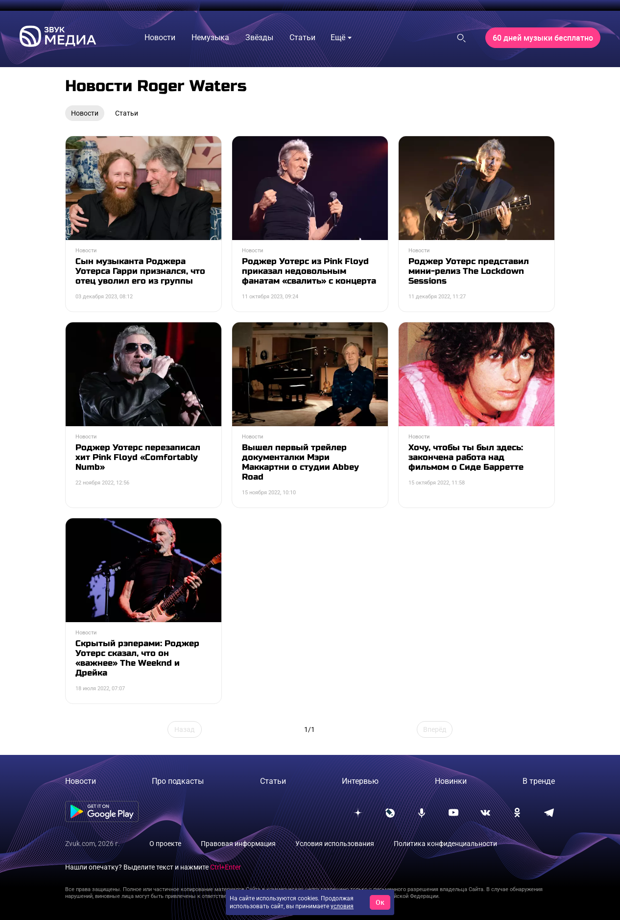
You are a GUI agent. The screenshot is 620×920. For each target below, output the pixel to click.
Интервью (360, 781)
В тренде (539, 781)
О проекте (165, 843)
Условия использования (334, 843)
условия (342, 906)
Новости (80, 781)
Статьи (273, 781)
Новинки (451, 781)
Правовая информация (238, 843)
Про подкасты (178, 781)
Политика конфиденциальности (445, 843)
